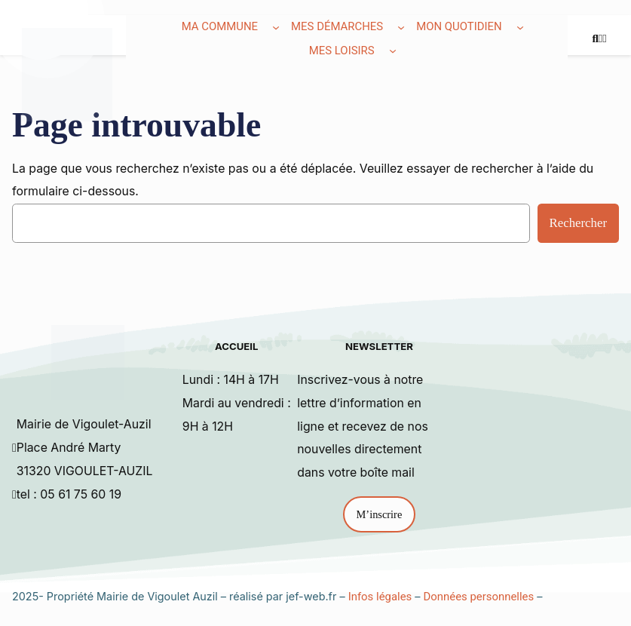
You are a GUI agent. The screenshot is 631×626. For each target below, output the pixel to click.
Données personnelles (479, 596)
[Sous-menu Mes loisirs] (393, 50)
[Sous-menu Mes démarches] (401, 27)
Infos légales (380, 596)
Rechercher (578, 223)
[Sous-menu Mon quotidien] (520, 27)
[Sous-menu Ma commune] (276, 27)
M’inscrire (380, 514)
